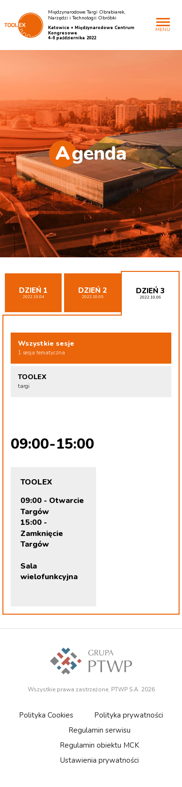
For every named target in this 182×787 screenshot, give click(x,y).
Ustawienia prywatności (99, 760)
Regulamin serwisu (99, 730)
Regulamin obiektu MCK (99, 745)
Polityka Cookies (46, 715)
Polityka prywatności (128, 715)
